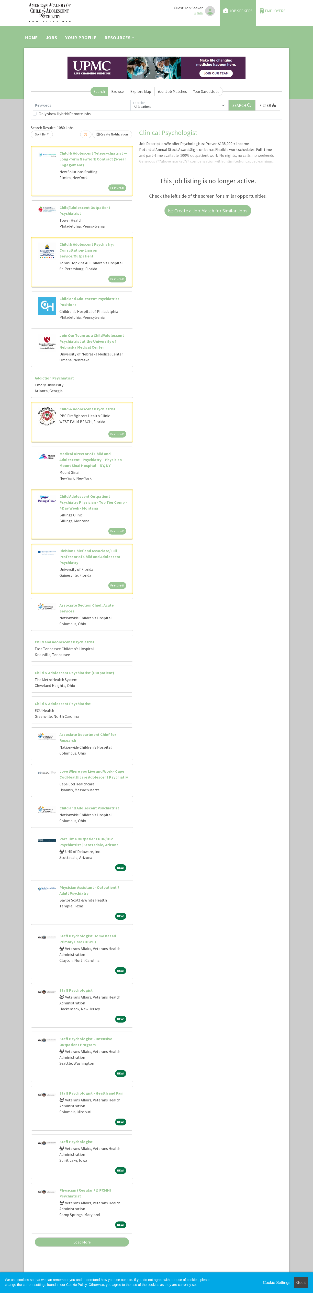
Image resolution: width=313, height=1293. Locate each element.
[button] (267, 105)
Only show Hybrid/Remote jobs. (65, 113)
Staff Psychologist (76, 990)
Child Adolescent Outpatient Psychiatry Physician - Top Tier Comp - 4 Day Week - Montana (93, 502)
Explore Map (140, 91)
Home (31, 37)
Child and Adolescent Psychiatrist (64, 641)
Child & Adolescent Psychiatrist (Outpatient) (74, 672)
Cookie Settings (276, 1283)
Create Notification (112, 134)
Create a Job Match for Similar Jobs (207, 210)
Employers (272, 11)
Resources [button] (118, 37)
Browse (117, 91)
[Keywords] (82, 105)
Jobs (51, 37)
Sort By (40, 134)
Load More (82, 1242)
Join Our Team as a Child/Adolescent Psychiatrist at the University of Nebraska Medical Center (91, 341)
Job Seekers (238, 11)
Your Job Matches (172, 91)
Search (99, 91)
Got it (301, 1283)
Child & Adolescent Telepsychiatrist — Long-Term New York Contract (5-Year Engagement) (93, 159)
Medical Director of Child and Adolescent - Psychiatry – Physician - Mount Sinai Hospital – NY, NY (91, 459)
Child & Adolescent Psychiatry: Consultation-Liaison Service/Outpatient (86, 250)
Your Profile (81, 37)
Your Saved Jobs (206, 91)
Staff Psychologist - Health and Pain (91, 1093)
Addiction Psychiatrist (54, 378)
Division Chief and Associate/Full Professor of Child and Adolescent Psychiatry (90, 556)
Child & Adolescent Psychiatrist (87, 408)
